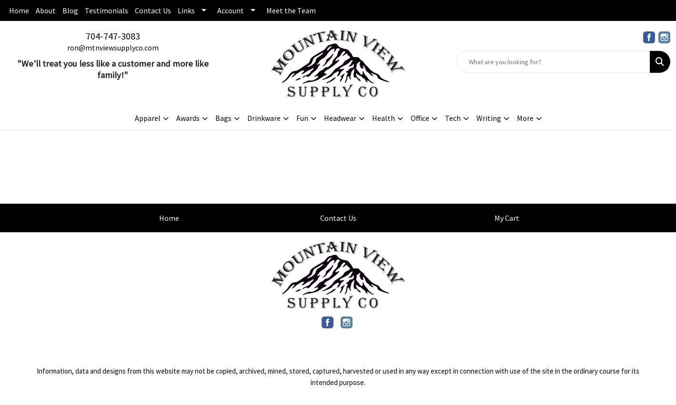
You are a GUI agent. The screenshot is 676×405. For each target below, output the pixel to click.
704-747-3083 (113, 36)
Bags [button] (223, 118)
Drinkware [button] (264, 118)
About (46, 10)
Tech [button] (453, 118)
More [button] (525, 118)
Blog (70, 10)
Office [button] (420, 118)
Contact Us (153, 10)
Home (19, 10)
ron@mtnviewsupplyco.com (113, 47)
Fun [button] (302, 118)
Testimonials (106, 10)
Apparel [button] (148, 118)
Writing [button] (488, 118)
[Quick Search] (553, 62)
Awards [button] (188, 118)
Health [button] (383, 118)
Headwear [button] (340, 118)
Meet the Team (291, 10)
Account (230, 10)
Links (186, 10)
